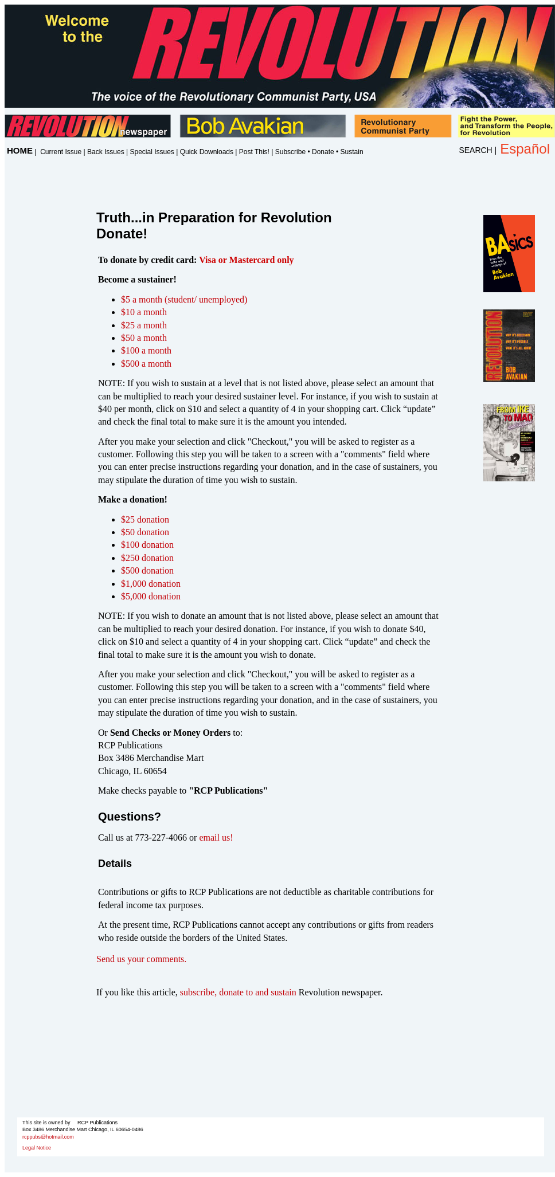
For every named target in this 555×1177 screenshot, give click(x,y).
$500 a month (146, 363)
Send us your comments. (141, 959)
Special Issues (152, 152)
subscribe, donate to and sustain (238, 992)
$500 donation (147, 570)
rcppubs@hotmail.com (48, 1137)
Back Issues (105, 152)
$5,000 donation (151, 596)
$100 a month (146, 350)
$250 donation (147, 558)
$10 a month (144, 312)
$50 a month (144, 338)
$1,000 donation (151, 583)
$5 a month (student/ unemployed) (184, 299)
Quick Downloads (206, 152)
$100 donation (147, 545)
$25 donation (145, 519)
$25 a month (144, 325)
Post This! (254, 152)
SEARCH (475, 150)
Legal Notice (36, 1148)
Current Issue (60, 152)
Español (525, 148)
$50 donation (145, 532)
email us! (216, 837)
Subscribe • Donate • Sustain (319, 152)
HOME (20, 150)
